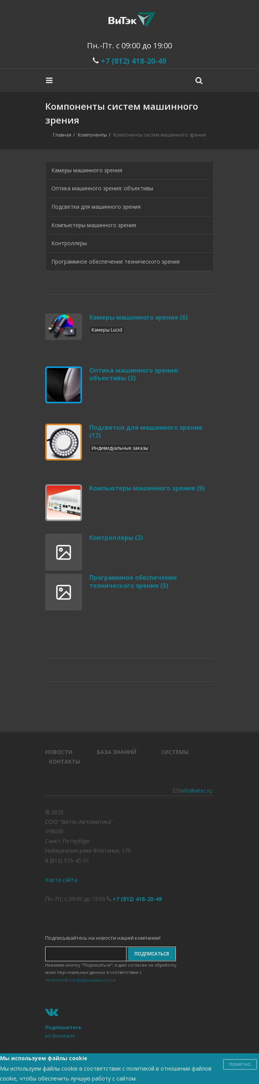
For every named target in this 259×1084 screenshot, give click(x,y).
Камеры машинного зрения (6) (138, 317)
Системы (175, 752)
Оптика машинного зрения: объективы (102, 188)
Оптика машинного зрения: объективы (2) (134, 374)
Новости (58, 752)
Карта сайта (61, 879)
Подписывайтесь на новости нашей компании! (103, 937)
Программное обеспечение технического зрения (115, 261)
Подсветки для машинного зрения (96, 206)
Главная (62, 135)
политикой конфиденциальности (80, 980)
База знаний (116, 752)
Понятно (240, 1064)
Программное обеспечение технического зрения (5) (133, 581)
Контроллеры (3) (116, 537)
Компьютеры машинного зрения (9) (147, 488)
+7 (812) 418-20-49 (133, 61)
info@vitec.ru (196, 790)
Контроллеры (69, 243)
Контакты (64, 761)
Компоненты (92, 135)
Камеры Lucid (107, 330)
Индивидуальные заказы (120, 448)
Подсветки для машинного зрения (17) (145, 431)
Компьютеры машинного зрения (93, 225)
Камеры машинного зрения (86, 170)
